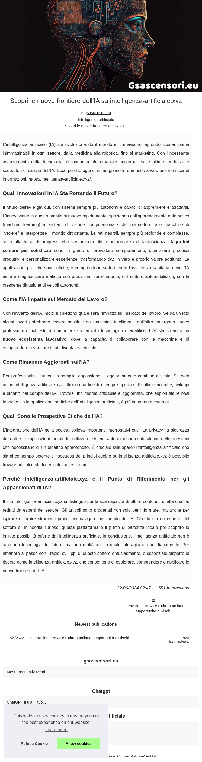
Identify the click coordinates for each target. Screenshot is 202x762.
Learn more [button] (56, 729)
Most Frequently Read (26, 672)
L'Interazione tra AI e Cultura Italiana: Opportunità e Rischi (153, 608)
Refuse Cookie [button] (34, 743)
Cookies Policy (128, 756)
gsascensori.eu (98, 113)
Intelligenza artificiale (96, 119)
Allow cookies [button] (79, 743)
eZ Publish (149, 756)
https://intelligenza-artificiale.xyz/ (59, 179)
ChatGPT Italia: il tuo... (26, 702)
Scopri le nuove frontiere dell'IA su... (96, 126)
